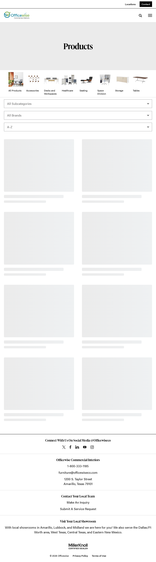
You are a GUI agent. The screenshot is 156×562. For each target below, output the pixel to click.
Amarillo (46, 527)
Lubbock (60, 527)
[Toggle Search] (140, 15)
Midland (78, 527)
